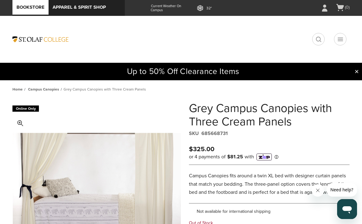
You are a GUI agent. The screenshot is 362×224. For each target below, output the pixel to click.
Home (17, 89)
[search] (318, 39)
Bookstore (30, 7)
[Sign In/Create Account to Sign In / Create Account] (324, 8)
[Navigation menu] (340, 39)
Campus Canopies (43, 89)
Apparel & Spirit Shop (79, 7)
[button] (357, 71)
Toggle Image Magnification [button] (20, 123)
